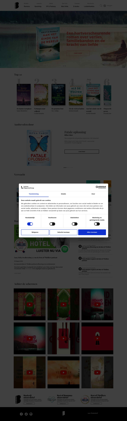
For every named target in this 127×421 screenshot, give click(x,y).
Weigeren (35, 232)
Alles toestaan (92, 232)
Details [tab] (63, 194)
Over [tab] (93, 194)
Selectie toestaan (63, 232)
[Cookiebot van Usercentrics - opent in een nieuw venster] (97, 187)
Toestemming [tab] (34, 194)
